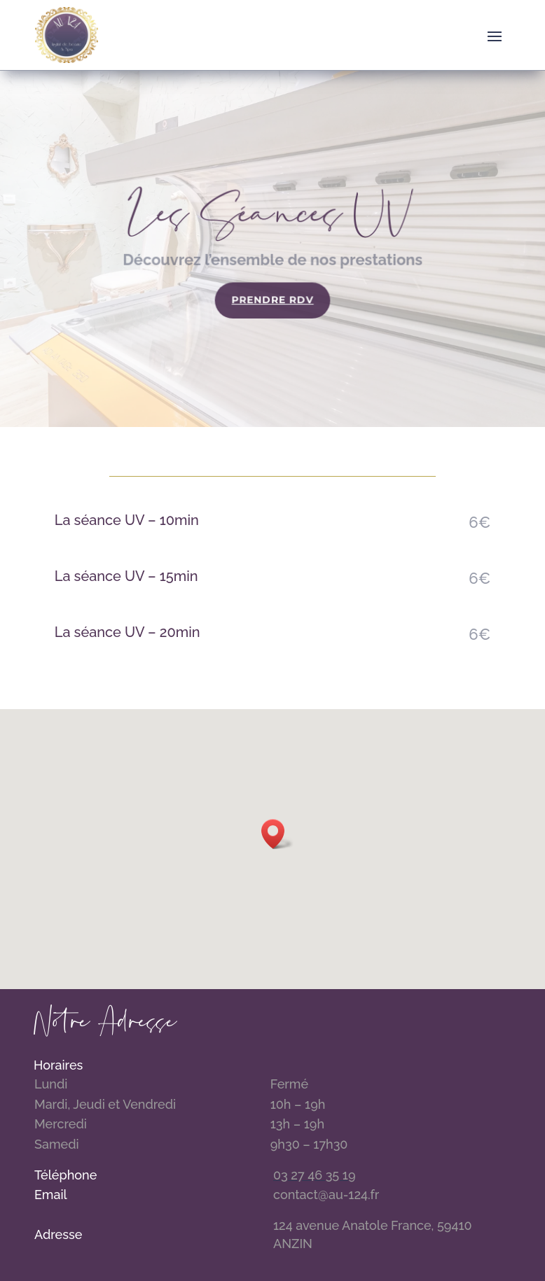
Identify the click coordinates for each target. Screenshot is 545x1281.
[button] (277, 834)
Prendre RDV (273, 300)
